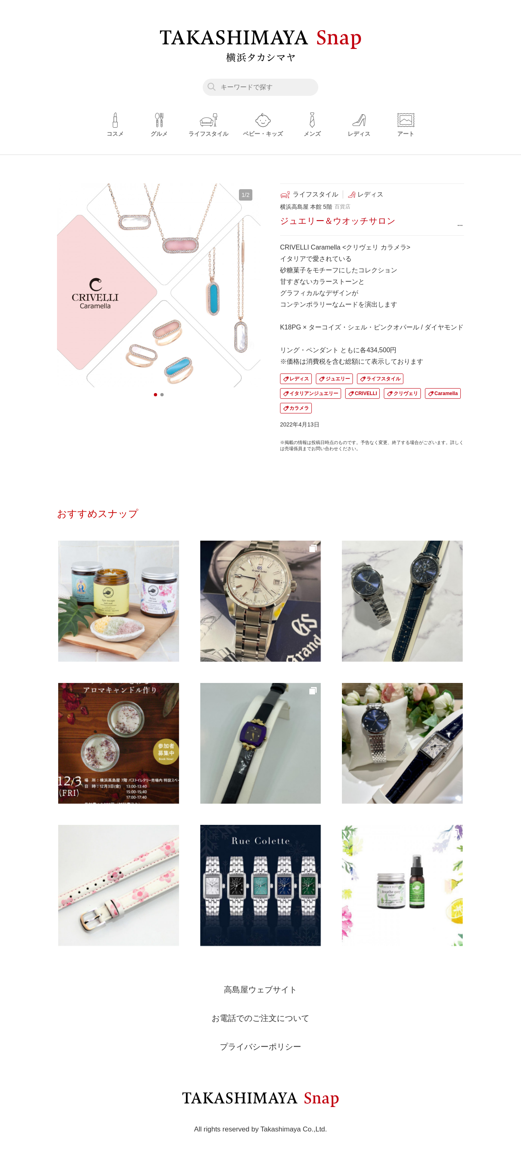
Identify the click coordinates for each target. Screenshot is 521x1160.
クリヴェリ (406, 393)
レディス (299, 379)
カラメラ (299, 408)
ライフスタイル (383, 379)
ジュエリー (338, 379)
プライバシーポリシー (260, 1046)
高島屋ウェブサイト (260, 989)
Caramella (446, 393)
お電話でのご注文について (260, 1018)
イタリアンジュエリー (313, 393)
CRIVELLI (366, 393)
